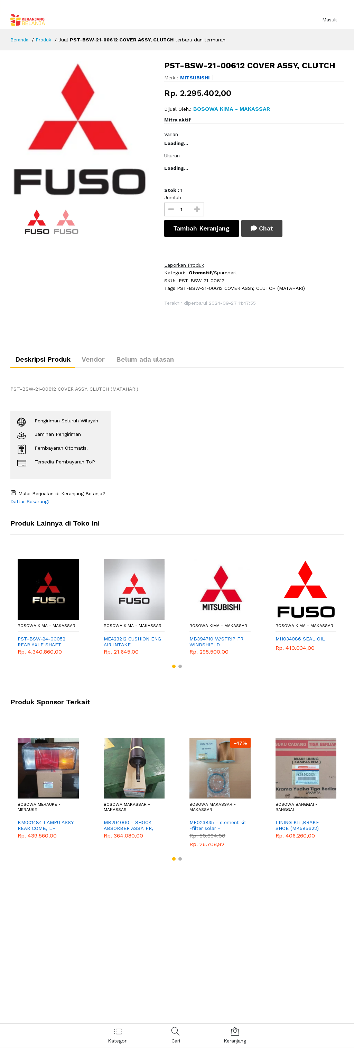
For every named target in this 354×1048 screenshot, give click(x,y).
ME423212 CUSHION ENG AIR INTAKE (132, 643)
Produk (45, 39)
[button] (174, 668)
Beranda (20, 39)
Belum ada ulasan (159, 360)
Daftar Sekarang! (29, 503)
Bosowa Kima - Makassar (46, 628)
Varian (171, 134)
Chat (266, 228)
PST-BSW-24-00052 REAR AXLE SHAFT (41, 643)
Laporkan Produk (184, 265)
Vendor (101, 360)
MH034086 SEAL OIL (300, 641)
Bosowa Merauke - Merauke (39, 809)
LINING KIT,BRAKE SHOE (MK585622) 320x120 (297, 828)
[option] (82, 130)
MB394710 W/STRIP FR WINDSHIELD (216, 643)
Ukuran (172, 155)
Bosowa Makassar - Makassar (127, 809)
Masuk (329, 19)
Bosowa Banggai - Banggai (296, 809)
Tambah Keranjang (203, 228)
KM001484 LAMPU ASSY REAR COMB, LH (45, 827)
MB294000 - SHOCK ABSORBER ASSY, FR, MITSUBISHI (128, 828)
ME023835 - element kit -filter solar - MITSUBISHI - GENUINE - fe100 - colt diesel (217, 828)
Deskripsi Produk (45, 360)
